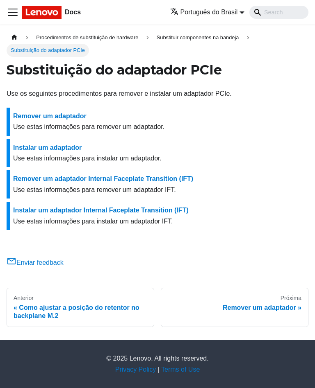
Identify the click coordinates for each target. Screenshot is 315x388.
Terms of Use (180, 369)
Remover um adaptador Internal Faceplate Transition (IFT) (103, 178)
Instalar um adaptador (47, 147)
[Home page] (14, 37)
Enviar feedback (35, 262)
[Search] (278, 12)
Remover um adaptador (50, 116)
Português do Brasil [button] (204, 12)
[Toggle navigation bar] (13, 12)
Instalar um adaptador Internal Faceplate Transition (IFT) (101, 210)
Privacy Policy (135, 369)
